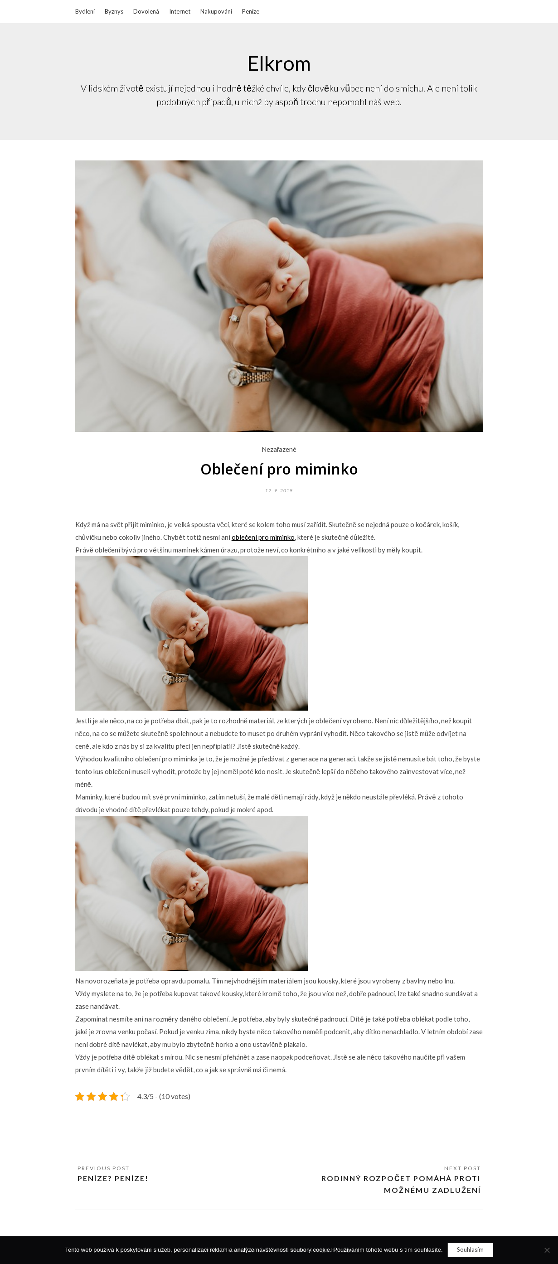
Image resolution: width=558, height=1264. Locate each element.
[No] (546, 1249)
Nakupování (216, 11)
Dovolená (146, 11)
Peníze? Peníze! (113, 1178)
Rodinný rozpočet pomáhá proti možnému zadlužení (401, 1184)
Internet (179, 11)
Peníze (250, 11)
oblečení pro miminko (263, 537)
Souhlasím (470, 1249)
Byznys (114, 11)
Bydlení (85, 11)
